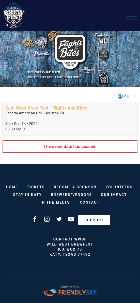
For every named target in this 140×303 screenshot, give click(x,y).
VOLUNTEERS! (119, 187)
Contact (89, 202)
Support (94, 220)
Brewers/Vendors (71, 195)
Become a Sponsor (75, 187)
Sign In (126, 96)
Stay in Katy (27, 195)
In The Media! (55, 202)
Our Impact (114, 195)
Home (12, 187)
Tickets (36, 187)
